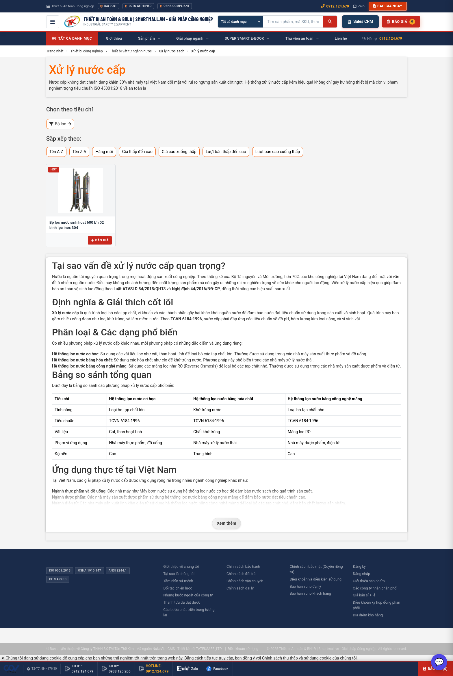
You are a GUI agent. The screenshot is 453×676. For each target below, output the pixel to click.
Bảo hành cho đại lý (305, 586)
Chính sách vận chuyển (244, 581)
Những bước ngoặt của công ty (188, 595)
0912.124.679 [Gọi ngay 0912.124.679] (335, 6)
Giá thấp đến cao (137, 151)
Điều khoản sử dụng (243, 649)
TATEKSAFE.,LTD (209, 649)
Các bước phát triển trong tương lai (188, 612)
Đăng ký (359, 566)
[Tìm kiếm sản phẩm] (293, 21)
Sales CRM (360, 21)
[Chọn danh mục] (240, 21)
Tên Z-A (79, 151)
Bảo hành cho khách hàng (310, 593)
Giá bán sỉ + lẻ (364, 595)
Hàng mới (104, 151)
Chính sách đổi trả (240, 574)
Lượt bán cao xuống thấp (277, 151)
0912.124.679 (390, 38)
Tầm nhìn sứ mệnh (178, 581)
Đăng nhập (361, 574)
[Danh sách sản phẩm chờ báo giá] (401, 21)
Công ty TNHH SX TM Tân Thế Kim (107, 649)
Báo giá (100, 240)
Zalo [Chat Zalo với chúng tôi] (359, 6)
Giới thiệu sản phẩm (369, 581)
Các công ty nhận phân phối (375, 588)
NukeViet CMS (164, 649)
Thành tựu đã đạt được (181, 602)
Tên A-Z (56, 151)
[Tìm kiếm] (330, 21)
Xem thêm (226, 523)
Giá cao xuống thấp (179, 151)
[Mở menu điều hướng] (52, 21)
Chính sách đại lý (240, 588)
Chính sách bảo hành (243, 566)
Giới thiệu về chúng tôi (181, 566)
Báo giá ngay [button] (387, 6)
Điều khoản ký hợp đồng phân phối (376, 605)
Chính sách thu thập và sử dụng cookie (296, 658)
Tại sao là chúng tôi (178, 574)
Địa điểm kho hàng (368, 615)
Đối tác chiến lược (177, 588)
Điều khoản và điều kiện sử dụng (315, 579)
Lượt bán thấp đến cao (226, 151)
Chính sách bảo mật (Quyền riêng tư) (316, 569)
